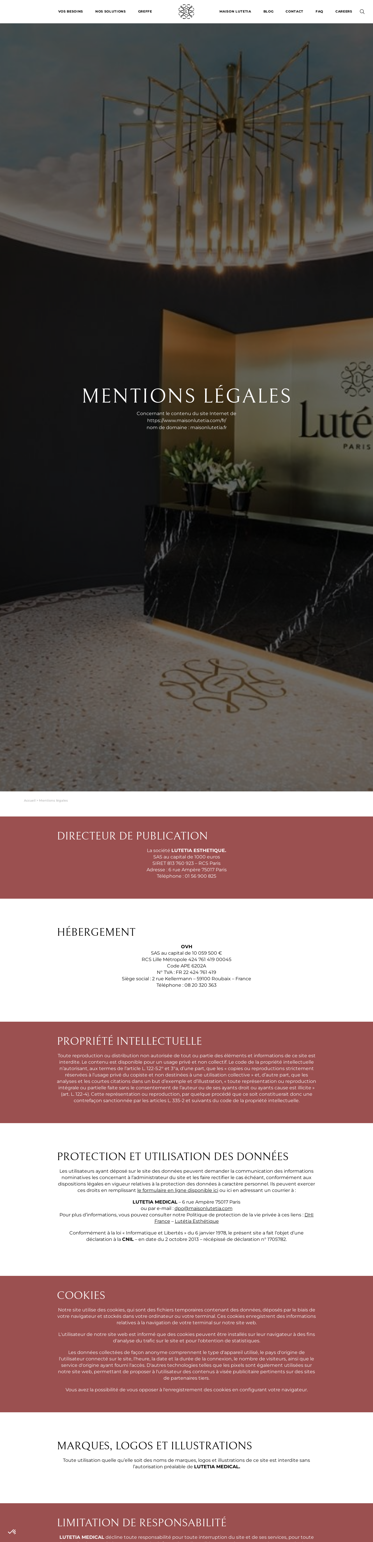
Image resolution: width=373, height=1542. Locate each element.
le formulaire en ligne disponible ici (177, 1190)
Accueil (30, 800)
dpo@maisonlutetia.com (204, 1208)
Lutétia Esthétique (197, 1221)
